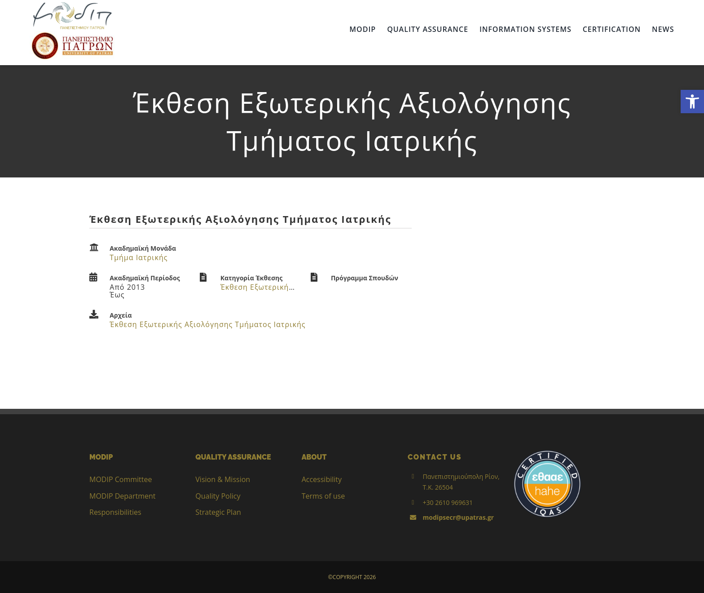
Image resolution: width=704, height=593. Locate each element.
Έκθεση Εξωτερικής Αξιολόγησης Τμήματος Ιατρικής (207, 324)
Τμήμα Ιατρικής (138, 257)
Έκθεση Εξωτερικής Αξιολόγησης (281, 287)
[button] (692, 101)
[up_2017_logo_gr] (72, 34)
